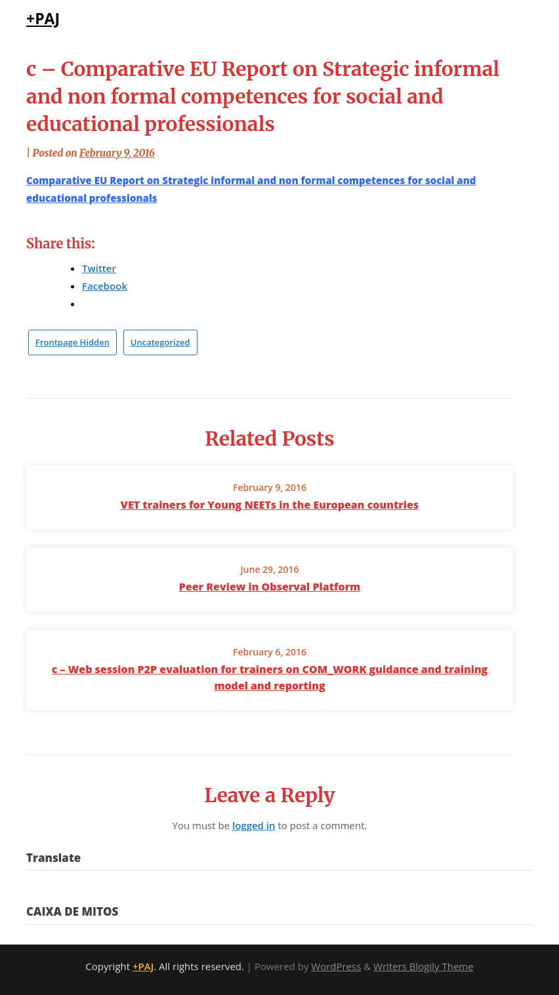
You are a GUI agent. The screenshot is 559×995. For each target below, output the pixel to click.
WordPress (336, 966)
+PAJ (43, 18)
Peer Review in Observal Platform (270, 586)
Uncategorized (160, 342)
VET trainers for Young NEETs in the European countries (270, 504)
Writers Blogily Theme (423, 966)
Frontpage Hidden (72, 342)
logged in (254, 825)
